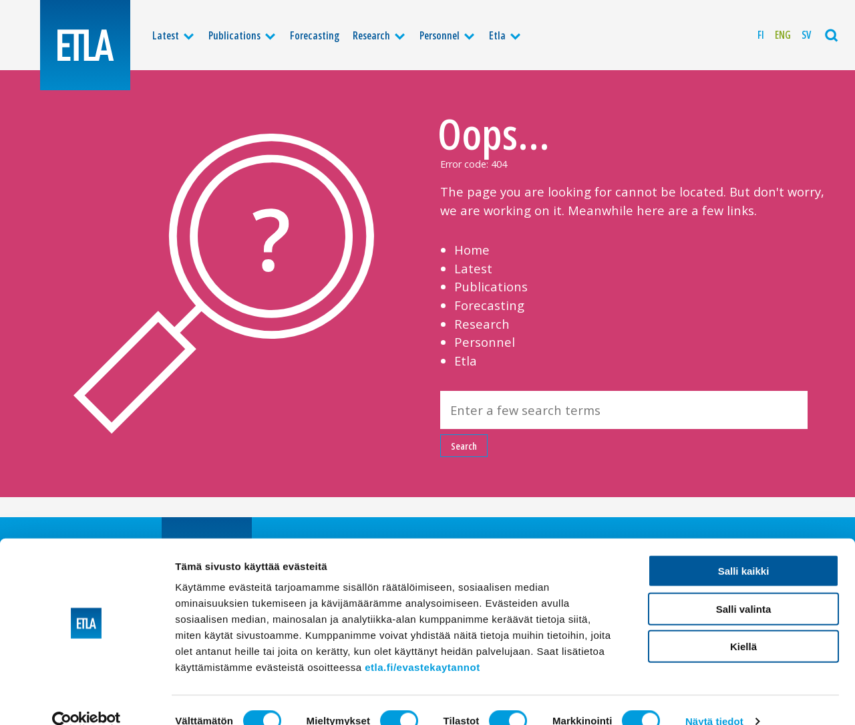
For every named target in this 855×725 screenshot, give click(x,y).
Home (472, 249)
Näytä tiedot (714, 698)
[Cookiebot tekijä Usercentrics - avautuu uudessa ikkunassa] (86, 699)
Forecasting (314, 35)
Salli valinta (744, 586)
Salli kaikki (744, 548)
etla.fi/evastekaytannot (422, 644)
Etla (497, 35)
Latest (165, 35)
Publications (234, 35)
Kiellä (743, 623)
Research (371, 35)
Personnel (439, 35)
